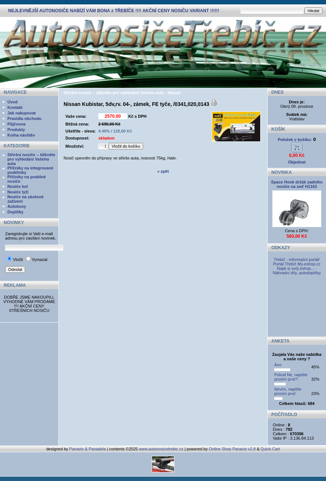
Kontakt (15, 107)
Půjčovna (16, 124)
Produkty (16, 129)
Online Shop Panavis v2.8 (232, 449)
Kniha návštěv (21, 135)
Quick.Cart (270, 449)
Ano (278, 365)
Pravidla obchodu (24, 118)
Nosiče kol (17, 186)
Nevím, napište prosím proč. (287, 391)
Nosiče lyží (17, 192)
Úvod (12, 102)
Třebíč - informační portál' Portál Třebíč (296, 261)
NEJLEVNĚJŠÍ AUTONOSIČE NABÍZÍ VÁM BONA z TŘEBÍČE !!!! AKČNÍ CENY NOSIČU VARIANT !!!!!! (113, 10)
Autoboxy (16, 206)
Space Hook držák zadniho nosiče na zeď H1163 (296, 184)
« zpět (163, 171)
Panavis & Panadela (88, 449)
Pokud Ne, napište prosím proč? (291, 376)
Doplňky (15, 212)
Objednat (297, 162)
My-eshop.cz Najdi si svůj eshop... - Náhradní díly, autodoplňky (297, 268)
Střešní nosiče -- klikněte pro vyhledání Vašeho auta (31, 159)
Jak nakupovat (21, 113)
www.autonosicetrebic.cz (161, 449)
